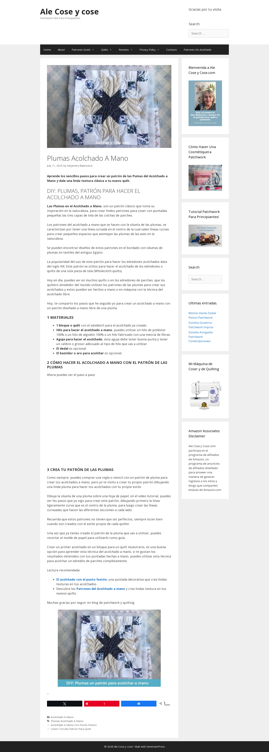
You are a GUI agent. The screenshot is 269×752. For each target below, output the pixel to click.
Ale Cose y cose (69, 11)
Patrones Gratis (85, 49)
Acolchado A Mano (62, 717)
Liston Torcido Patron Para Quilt (71, 729)
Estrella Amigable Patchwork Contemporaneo (201, 336)
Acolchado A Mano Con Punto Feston (74, 725)
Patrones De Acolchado (197, 49)
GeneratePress (156, 746)
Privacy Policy (151, 49)
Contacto (171, 49)
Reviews (127, 49)
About (61, 49)
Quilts (108, 49)
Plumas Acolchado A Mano (67, 721)
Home (47, 49)
